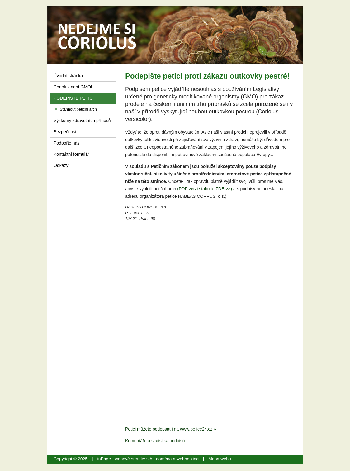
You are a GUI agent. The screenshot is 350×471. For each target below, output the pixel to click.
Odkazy (61, 165)
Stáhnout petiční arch (78, 109)
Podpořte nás (66, 142)
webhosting (188, 458)
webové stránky (130, 458)
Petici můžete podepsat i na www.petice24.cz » (170, 428)
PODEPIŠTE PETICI (74, 98)
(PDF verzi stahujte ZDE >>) (204, 188)
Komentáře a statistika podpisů (155, 440)
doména (164, 458)
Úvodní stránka (68, 75)
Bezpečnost (65, 131)
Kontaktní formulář (71, 154)
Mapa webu (219, 458)
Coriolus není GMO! (73, 86)
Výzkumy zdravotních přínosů (82, 120)
